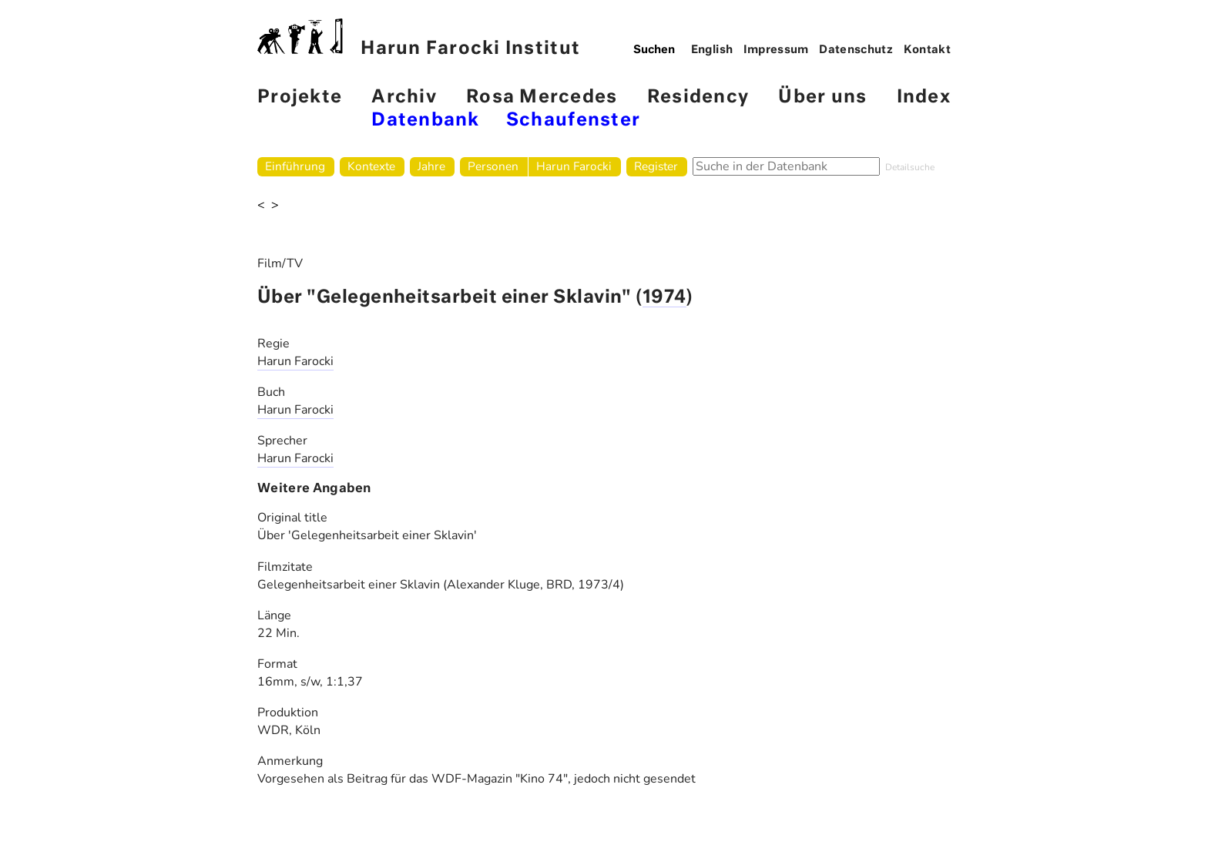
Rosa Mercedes (541, 97)
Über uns (822, 97)
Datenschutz (856, 50)
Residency (698, 97)
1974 (664, 298)
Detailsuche (910, 167)
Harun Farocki (574, 166)
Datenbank (425, 120)
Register (656, 166)
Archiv (404, 97)
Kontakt (927, 50)
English (712, 50)
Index (924, 97)
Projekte (299, 97)
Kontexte (371, 166)
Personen (493, 166)
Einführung (295, 166)
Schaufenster (573, 120)
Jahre (431, 166)
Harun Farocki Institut (418, 38)
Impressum (776, 50)
